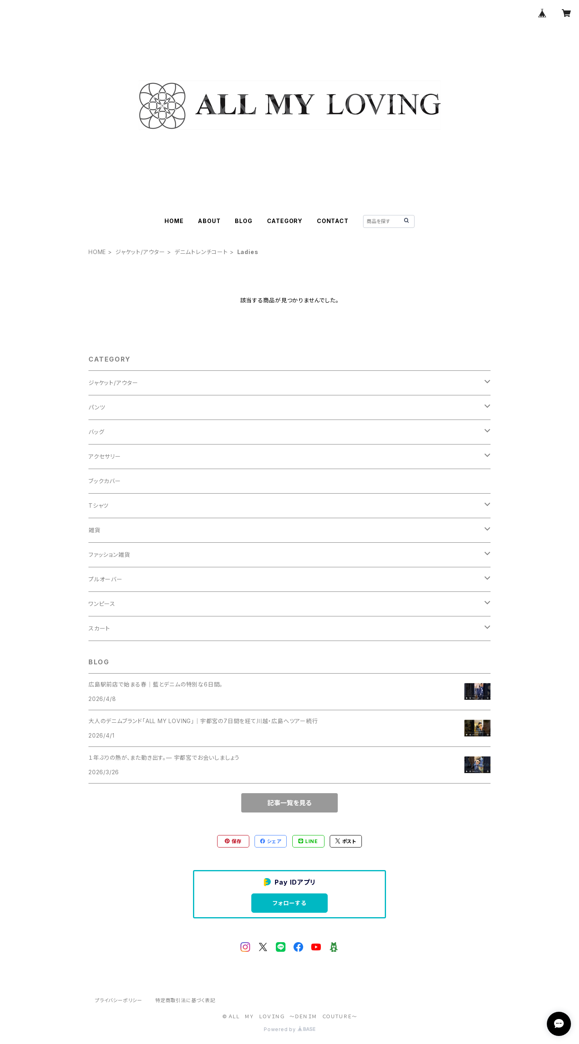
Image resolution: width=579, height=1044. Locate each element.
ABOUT (209, 220)
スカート (99, 628)
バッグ (96, 431)
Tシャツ (98, 505)
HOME (173, 220)
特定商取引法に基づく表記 (185, 1000)
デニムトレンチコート (201, 251)
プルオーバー (105, 579)
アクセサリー (104, 456)
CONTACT (333, 220)
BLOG (243, 220)
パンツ (96, 407)
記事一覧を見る (289, 803)
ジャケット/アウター (140, 251)
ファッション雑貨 (109, 554)
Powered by (289, 1029)
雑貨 (94, 530)
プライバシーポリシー (118, 1000)
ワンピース (101, 603)
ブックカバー (104, 481)
